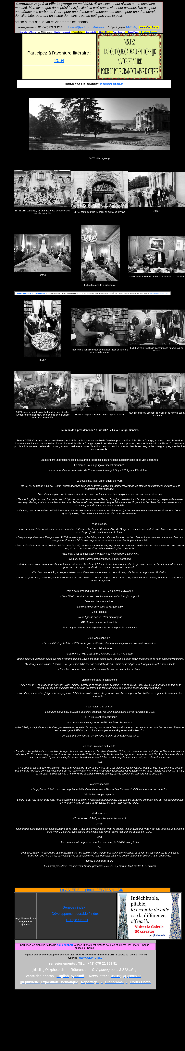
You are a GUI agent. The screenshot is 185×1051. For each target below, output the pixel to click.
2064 (59, 60)
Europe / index (77, 920)
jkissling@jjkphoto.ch (78, 27)
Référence (98, 27)
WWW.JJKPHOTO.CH (91, 957)
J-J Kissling (131, 27)
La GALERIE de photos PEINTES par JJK (91, 890)
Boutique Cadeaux (149, 32)
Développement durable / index (76, 913)
